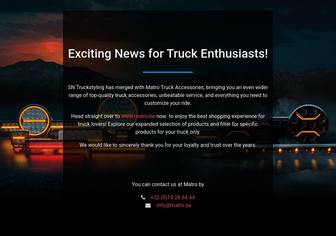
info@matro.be (174, 205)
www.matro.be (138, 116)
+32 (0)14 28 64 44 (173, 197)
